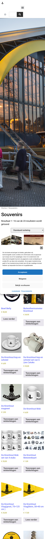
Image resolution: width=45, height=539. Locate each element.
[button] (41, 248)
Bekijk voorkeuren (22, 285)
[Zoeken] (20, 14)
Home (4, 208)
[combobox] (13, 14)
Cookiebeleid (16, 291)
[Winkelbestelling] (27, 230)
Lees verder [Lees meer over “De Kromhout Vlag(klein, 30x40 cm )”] (31, 519)
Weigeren (22, 279)
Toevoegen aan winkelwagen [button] (33, 322)
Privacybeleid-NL (26, 291)
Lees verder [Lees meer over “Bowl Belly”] (9, 319)
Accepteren (22, 272)
